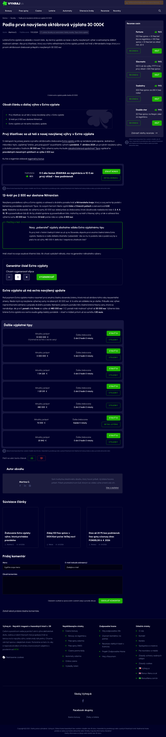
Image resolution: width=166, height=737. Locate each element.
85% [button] (31, 176)
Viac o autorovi (112, 487)
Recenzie (103, 11)
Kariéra (142, 641)
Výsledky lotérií (71, 666)
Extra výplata (83, 32)
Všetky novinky (69, 32)
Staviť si (113, 333)
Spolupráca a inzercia (148, 646)
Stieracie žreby (85, 11)
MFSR (16, 649)
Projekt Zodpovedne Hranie (113, 651)
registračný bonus (36, 159)
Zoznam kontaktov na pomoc (111, 637)
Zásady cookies (145, 663)
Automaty (65, 11)
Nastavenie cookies (15, 657)
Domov (5, 18)
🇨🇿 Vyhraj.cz (144, 668)
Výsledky (113, 340)
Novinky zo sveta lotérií (55, 32)
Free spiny (22, 11)
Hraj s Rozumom (109, 656)
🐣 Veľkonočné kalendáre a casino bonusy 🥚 (144, 3)
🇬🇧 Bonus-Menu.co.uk (148, 673)
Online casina (71, 661)
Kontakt (142, 636)
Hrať (157, 51)
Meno (5, 563)
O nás (141, 631)
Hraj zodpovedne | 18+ (111, 631)
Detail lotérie (111, 424)
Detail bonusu (111, 178)
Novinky (117, 11)
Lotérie (50, 11)
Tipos (76, 32)
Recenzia (133, 51)
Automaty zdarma (73, 656)
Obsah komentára (10, 574)
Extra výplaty (68, 141)
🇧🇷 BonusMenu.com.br (148, 678)
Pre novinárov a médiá (148, 651)
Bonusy (7, 11)
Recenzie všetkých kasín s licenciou (113, 645)
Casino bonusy (71, 631)
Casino (37, 11)
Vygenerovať (46, 277)
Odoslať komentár (110, 601)
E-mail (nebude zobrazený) (76, 563)
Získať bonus (111, 171)
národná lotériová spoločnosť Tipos (84, 148)
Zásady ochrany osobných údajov (150, 657)
